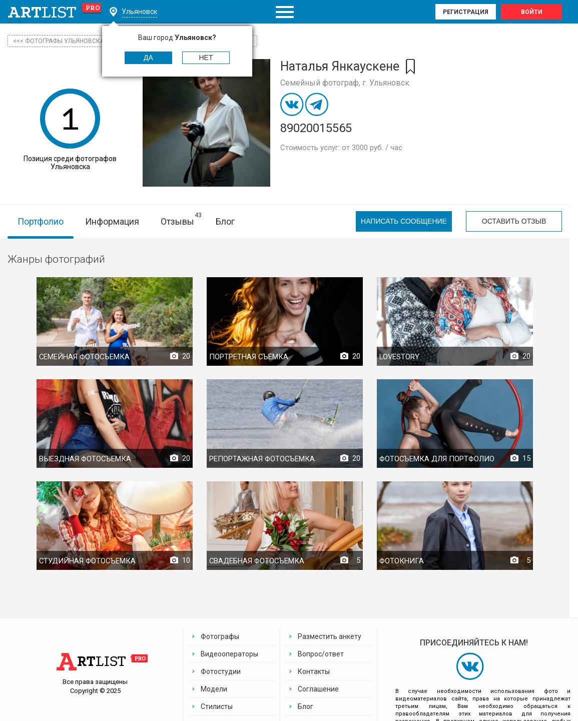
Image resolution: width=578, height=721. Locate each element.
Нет (206, 58)
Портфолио (41, 221)
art (55, 12)
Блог (225, 221)
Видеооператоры (229, 654)
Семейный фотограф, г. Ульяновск (344, 83)
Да (148, 58)
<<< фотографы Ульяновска (58, 41)
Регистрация (465, 12)
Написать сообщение (404, 222)
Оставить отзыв (514, 222)
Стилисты (217, 706)
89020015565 (316, 128)
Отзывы (177, 221)
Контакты (314, 671)
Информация (112, 221)
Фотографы (220, 636)
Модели (214, 689)
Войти (531, 12)
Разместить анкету (329, 636)
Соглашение (318, 689)
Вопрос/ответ (321, 654)
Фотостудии (221, 671)
